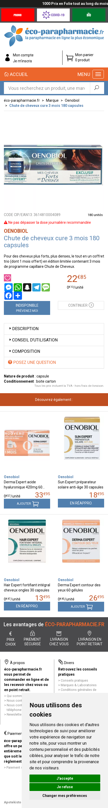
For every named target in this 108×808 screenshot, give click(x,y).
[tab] (54, 328)
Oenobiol (72, 100)
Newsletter (14, 714)
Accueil (16, 74)
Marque (52, 100)
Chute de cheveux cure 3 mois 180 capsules (46, 106)
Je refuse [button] (65, 787)
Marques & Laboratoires (79, 685)
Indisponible (27, 308)
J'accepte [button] (65, 778)
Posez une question (32, 362)
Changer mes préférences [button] (64, 796)
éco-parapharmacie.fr (22, 100)
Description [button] (23, 328)
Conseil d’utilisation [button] (33, 340)
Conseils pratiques (74, 680)
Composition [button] (24, 351)
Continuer (81, 304)
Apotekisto (12, 802)
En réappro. (81, 503)
